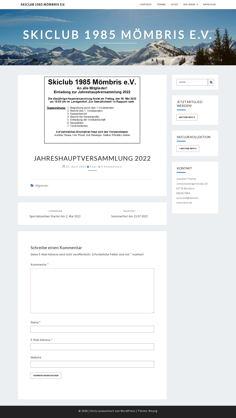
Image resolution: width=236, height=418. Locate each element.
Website (36, 357)
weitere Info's (187, 117)
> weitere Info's (187, 148)
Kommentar (40, 264)
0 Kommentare (111, 166)
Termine (161, 4)
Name (36, 322)
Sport (174, 4)
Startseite (146, 4)
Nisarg (152, 411)
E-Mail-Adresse (42, 340)
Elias (93, 166)
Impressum (209, 4)
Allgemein (41, 185)
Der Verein (189, 4)
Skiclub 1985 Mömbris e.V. (43, 4)
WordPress (128, 411)
